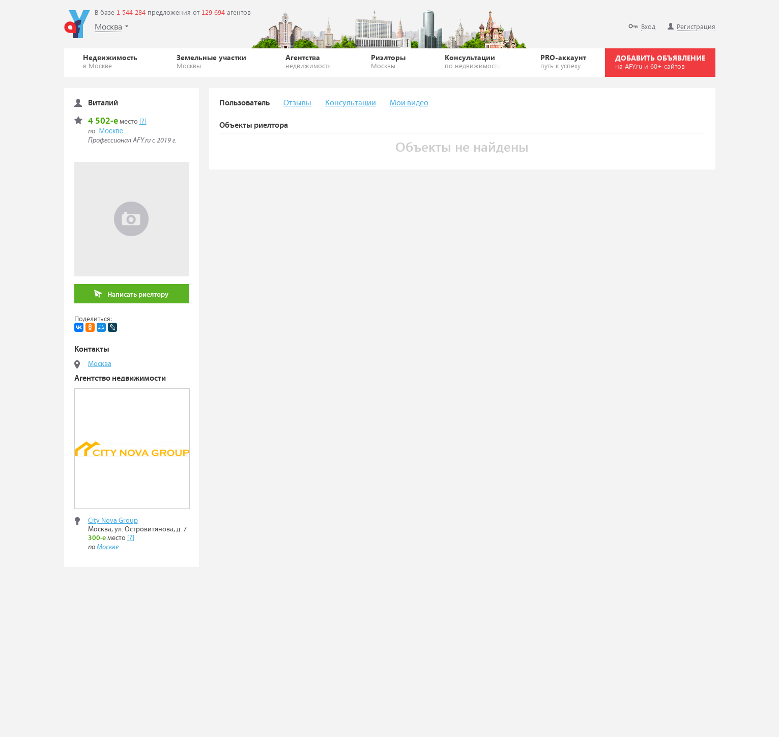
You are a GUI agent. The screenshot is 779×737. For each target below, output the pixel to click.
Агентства (308, 61)
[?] (143, 122)
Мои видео (409, 103)
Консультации (473, 61)
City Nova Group (113, 521)
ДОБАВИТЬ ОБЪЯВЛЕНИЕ (660, 61)
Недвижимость (110, 61)
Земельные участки (211, 61)
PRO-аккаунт (563, 61)
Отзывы (297, 103)
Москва (99, 364)
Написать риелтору (131, 294)
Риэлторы (388, 61)
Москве (111, 131)
